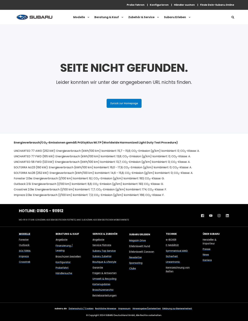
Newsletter (135, 257)
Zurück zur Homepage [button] (124, 103)
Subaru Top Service (104, 251)
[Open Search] (232, 17)
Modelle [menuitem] (79, 17)
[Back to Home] (34, 17)
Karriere (207, 260)
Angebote (62, 239)
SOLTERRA (24, 251)
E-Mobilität (172, 245)
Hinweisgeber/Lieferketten (147, 308)
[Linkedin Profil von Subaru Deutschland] (226, 215)
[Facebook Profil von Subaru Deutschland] (204, 215)
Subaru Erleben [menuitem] (175, 17)
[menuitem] (135, 5)
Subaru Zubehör (102, 256)
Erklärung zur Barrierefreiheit (177, 308)
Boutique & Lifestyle (104, 262)
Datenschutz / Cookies (81, 308)
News (206, 254)
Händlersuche (64, 273)
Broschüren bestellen (68, 256)
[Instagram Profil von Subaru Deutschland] (219, 215)
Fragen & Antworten (104, 273)
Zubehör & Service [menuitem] (141, 17)
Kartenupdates (101, 284)
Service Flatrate (101, 245)
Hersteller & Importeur (209, 241)
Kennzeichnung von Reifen (178, 269)
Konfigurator (63, 262)
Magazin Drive (137, 240)
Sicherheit (172, 256)
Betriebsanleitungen (104, 295)
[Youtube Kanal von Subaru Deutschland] (211, 215)
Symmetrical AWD (177, 251)
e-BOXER (171, 239)
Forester (24, 239)
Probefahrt (62, 267)
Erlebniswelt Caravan (141, 251)
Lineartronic (173, 262)
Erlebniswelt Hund (139, 246)
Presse (206, 249)
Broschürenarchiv (102, 290)
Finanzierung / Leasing (64, 248)
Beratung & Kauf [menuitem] (106, 17)
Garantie (97, 267)
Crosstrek (24, 262)
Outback (24, 245)
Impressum (124, 308)
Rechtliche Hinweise (105, 308)
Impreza (24, 256)
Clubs (132, 268)
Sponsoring (135, 263)
